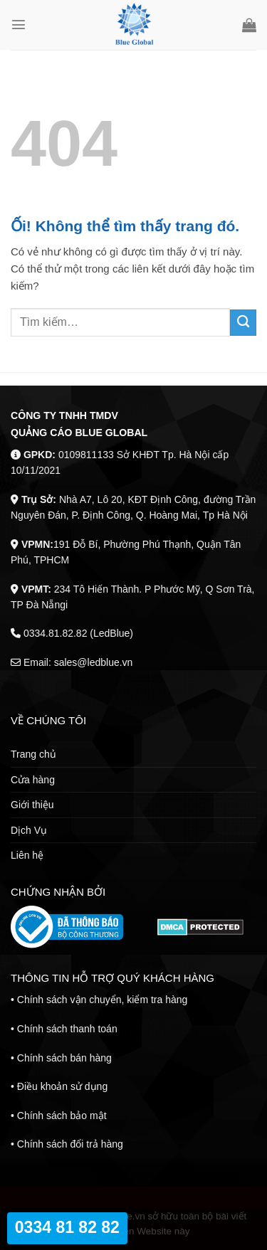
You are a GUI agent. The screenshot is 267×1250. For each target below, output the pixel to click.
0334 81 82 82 (67, 1227)
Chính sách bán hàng (64, 1058)
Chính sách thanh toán (67, 1028)
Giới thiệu (32, 804)
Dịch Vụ (29, 830)
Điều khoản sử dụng (62, 1086)
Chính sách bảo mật (62, 1115)
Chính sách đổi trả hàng (70, 1144)
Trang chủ (33, 754)
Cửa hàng (33, 779)
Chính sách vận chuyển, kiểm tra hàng (102, 999)
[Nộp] (243, 322)
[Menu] (18, 25)
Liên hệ (27, 855)
